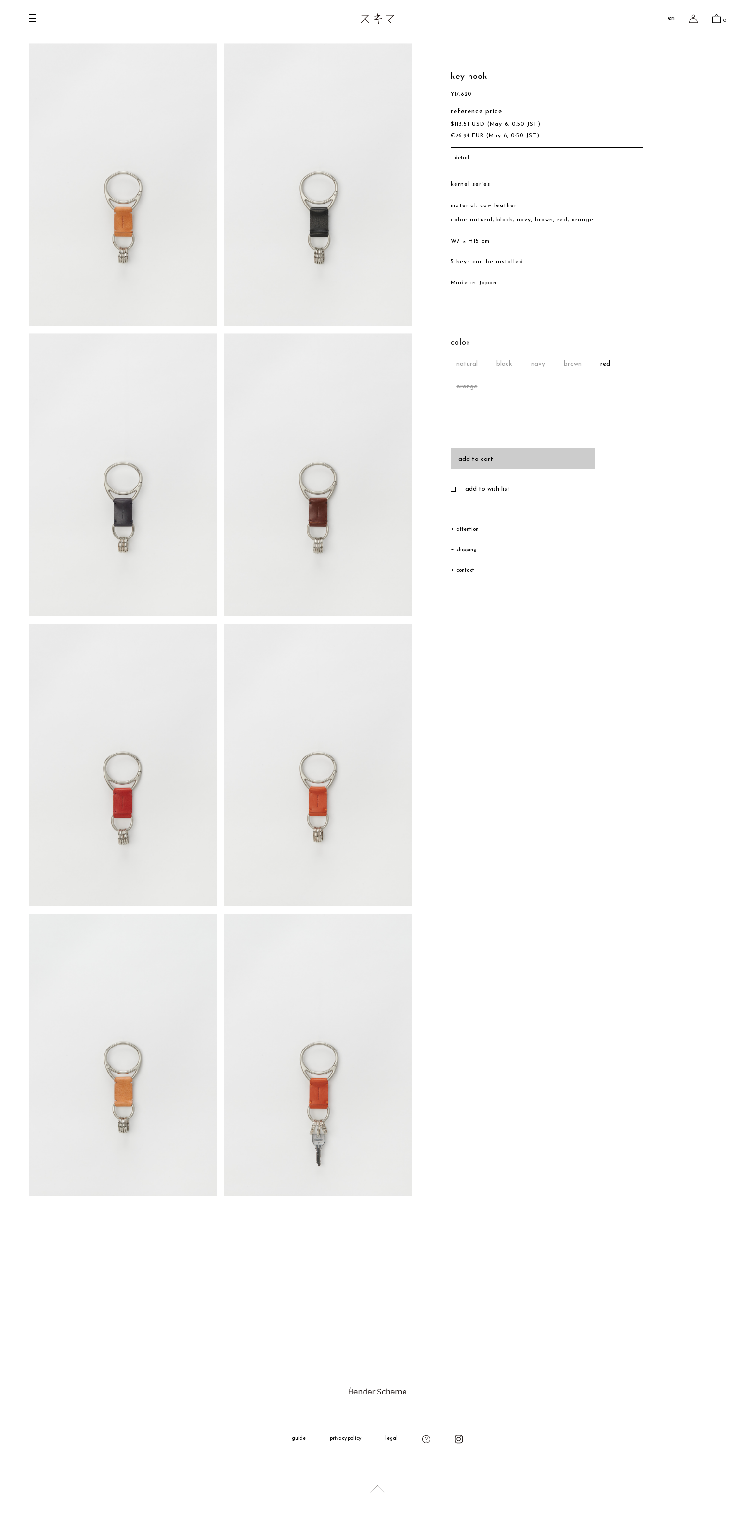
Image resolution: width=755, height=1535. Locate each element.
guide (299, 1438)
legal (391, 1438)
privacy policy (346, 1438)
